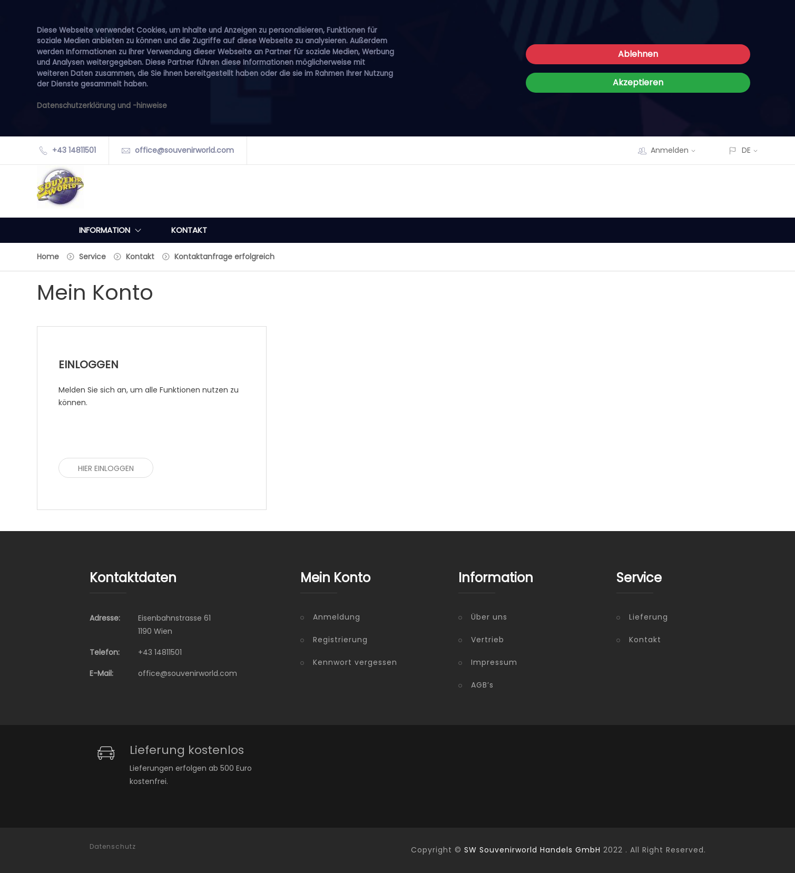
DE (746, 150)
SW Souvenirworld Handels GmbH (532, 850)
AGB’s (482, 685)
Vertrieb (487, 639)
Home (48, 256)
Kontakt (189, 230)
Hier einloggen (106, 468)
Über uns (489, 617)
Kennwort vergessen (355, 662)
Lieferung (648, 617)
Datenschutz (113, 846)
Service (92, 256)
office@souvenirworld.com (184, 150)
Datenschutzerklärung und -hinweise (102, 106)
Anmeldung (336, 617)
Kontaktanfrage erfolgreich (224, 256)
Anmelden (676, 150)
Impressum (494, 662)
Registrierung (340, 639)
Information (112, 230)
